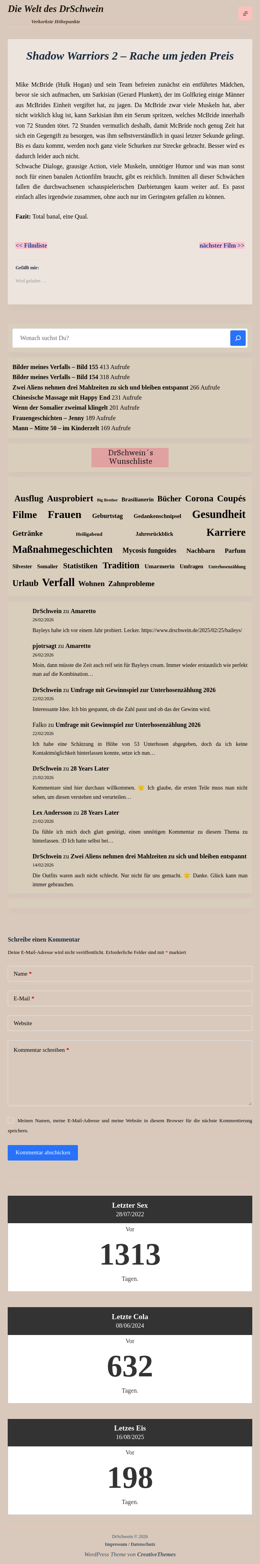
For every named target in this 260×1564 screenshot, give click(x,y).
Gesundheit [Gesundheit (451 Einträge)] (219, 514)
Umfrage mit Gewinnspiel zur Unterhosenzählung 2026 (143, 690)
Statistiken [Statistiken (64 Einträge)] (80, 566)
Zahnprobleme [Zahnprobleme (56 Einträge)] (131, 583)
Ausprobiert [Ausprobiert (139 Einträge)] (70, 498)
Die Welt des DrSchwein (55, 8)
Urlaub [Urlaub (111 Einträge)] (25, 583)
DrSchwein (47, 611)
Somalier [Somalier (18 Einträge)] (47, 566)
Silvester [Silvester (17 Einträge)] (22, 566)
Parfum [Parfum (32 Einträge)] (235, 550)
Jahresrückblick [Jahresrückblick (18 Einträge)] (154, 534)
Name (23, 974)
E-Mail (24, 998)
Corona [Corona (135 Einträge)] (199, 498)
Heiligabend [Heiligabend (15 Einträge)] (89, 534)
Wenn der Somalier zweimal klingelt (60, 407)
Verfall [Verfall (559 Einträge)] (58, 582)
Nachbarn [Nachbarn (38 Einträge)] (200, 550)
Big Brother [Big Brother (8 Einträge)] (107, 500)
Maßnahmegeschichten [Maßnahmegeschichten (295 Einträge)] (62, 549)
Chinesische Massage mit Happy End (61, 397)
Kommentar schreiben (41, 1050)
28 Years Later (90, 768)
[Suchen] (238, 338)
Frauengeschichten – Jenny (48, 418)
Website (23, 1023)
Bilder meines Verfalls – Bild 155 (55, 367)
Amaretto (83, 611)
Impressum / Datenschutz (130, 1544)
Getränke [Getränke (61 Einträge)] (27, 533)
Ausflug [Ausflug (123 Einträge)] (28, 498)
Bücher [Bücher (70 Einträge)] (169, 498)
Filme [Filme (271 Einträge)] (24, 514)
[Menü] (245, 14)
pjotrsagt (44, 646)
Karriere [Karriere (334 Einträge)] (226, 532)
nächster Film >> (222, 245)
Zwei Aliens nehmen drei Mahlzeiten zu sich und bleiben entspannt (100, 387)
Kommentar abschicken (42, 1152)
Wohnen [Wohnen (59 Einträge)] (91, 583)
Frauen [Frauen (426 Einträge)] (64, 514)
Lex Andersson (52, 812)
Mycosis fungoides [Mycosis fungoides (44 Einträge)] (149, 550)
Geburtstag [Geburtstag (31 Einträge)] (107, 516)
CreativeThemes (156, 1554)
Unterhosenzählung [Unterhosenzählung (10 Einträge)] (227, 566)
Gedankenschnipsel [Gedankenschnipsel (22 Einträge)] (157, 516)
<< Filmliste (31, 245)
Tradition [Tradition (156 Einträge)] (121, 565)
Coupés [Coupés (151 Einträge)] (231, 498)
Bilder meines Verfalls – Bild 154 (55, 377)
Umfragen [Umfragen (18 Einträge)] (191, 566)
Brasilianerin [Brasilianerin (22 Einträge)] (138, 499)
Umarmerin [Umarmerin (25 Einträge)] (160, 566)
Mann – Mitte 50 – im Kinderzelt (55, 428)
